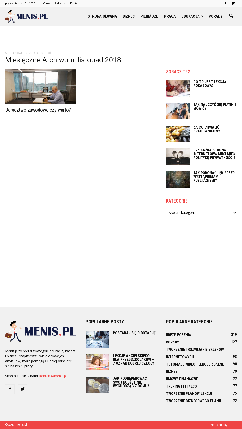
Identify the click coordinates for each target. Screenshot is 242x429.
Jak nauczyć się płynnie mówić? (214, 106)
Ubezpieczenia (178, 335)
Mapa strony (219, 425)
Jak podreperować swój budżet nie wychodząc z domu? (131, 382)
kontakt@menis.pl (53, 376)
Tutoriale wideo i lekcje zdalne (195, 364)
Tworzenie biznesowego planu (193, 401)
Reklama (60, 3)
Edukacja (192, 16)
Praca (170, 16)
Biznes (129, 16)
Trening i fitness (181, 386)
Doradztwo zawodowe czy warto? (38, 110)
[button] (231, 16)
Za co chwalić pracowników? (206, 129)
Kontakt (75, 3)
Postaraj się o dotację (134, 333)
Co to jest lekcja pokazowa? (209, 84)
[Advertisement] (121, 38)
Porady (216, 16)
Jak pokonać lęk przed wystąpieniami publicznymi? (214, 177)
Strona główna (102, 16)
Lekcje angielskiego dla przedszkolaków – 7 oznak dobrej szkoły (133, 359)
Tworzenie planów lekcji (189, 393)
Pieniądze (149, 16)
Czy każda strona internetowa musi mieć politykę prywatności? (214, 154)
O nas (46, 3)
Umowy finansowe (182, 379)
